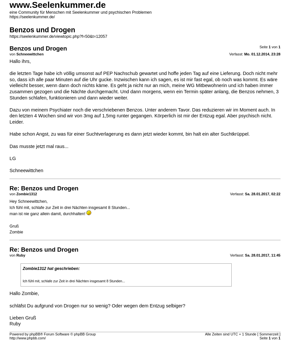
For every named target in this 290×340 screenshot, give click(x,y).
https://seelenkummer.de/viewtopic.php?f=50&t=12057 (58, 36)
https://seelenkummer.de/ (32, 17)
